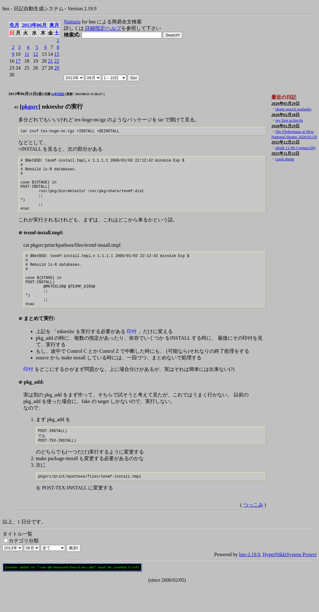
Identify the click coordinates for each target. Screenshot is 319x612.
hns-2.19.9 (249, 581)
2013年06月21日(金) (26, 93)
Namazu (72, 21)
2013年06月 (34, 25)
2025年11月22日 (285, 153)
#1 (16, 107)
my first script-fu (289, 120)
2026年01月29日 (285, 126)
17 (18, 61)
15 (56, 54)
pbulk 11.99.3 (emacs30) (295, 147)
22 (56, 61)
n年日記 (58, 94)
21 (50, 61)
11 (27, 54)
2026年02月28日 (285, 114)
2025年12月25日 (285, 142)
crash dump (284, 159)
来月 (54, 25)
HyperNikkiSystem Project (290, 581)
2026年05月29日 (285, 103)
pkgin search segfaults (293, 109)
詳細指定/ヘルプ (103, 28)
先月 (14, 25)
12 (35, 54)
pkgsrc (30, 106)
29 (56, 67)
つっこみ (253, 531)
